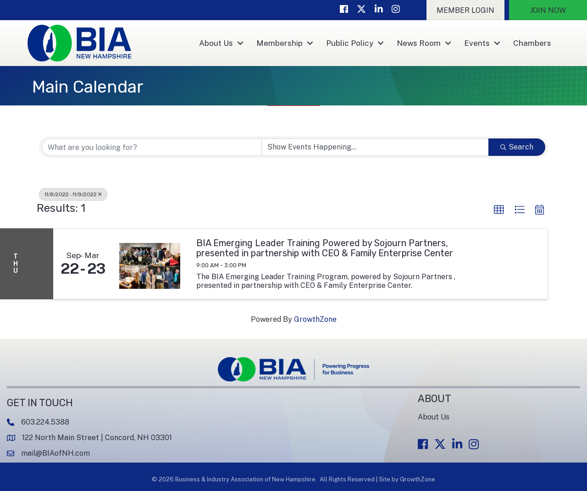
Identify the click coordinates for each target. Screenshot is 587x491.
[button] (465, 10)
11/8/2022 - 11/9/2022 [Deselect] (73, 194)
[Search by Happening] (375, 147)
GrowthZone (315, 319)
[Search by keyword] (152, 147)
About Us (216, 43)
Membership (279, 43)
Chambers (532, 43)
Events (477, 43)
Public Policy (349, 43)
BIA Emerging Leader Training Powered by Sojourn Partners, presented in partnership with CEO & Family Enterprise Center (324, 248)
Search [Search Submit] (516, 147)
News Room (419, 43)
